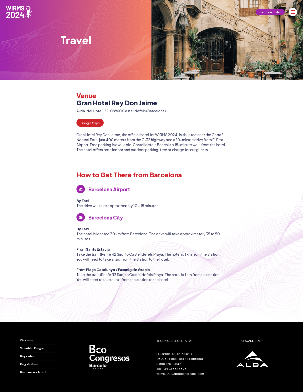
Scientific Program (33, 348)
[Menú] (293, 12)
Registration (29, 364)
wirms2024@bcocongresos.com (180, 373)
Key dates (27, 356)
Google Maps (90, 123)
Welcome (26, 340)
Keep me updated (270, 12)
